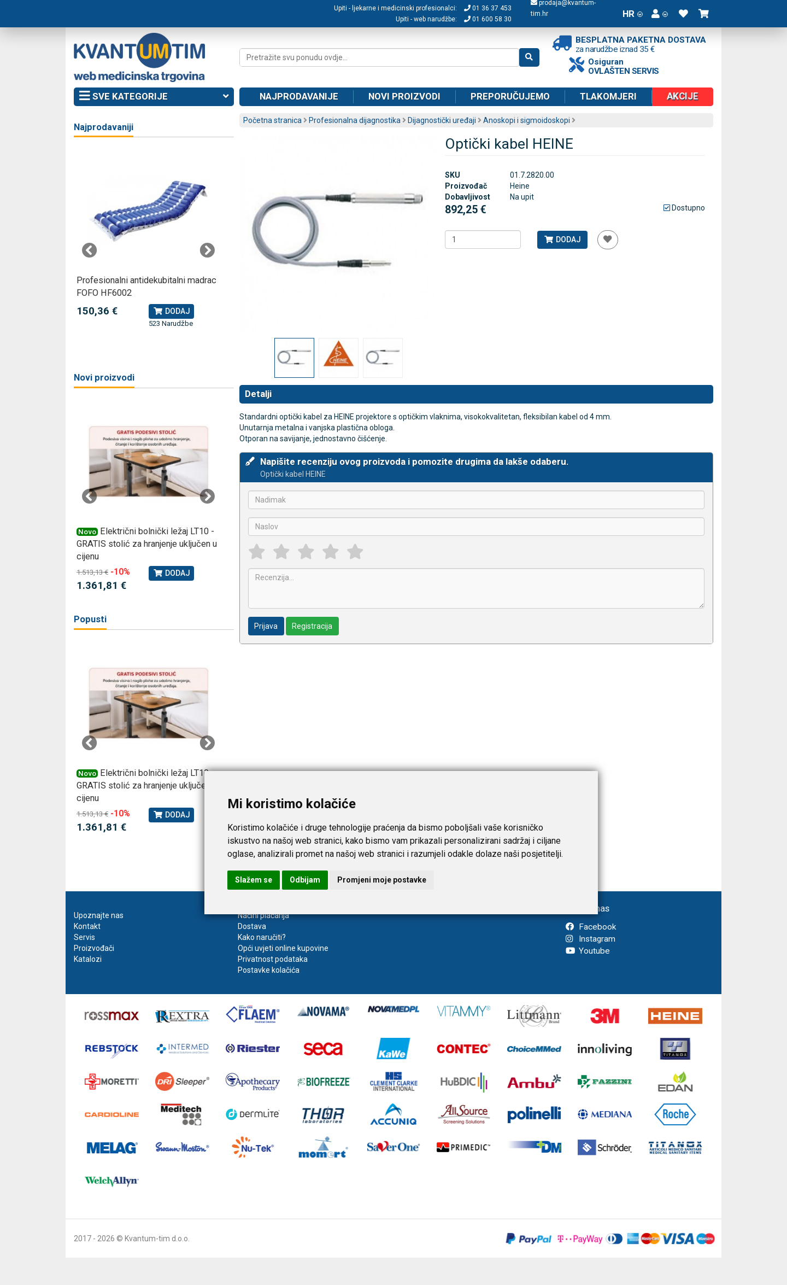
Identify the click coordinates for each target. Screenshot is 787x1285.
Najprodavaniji (103, 127)
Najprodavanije (299, 96)
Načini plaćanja (263, 915)
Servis (84, 937)
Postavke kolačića (268, 970)
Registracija (312, 626)
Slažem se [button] (253, 879)
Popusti (90, 619)
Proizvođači (94, 948)
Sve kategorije (153, 96)
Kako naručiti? (262, 937)
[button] (659, 14)
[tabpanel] (148, 239)
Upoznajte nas (99, 915)
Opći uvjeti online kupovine (283, 948)
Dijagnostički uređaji (442, 120)
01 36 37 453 (488, 8)
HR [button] (632, 13)
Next (207, 250)
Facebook (591, 927)
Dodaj (562, 239)
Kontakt (87, 926)
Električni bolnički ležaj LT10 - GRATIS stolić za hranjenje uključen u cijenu (147, 544)
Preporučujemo (510, 96)
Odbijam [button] (305, 879)
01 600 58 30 (488, 19)
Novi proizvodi (404, 96)
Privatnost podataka (273, 959)
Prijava (266, 626)
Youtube (588, 951)
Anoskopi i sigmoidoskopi (526, 120)
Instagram (590, 939)
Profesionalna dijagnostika (355, 120)
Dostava (252, 926)
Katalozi (88, 959)
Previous (89, 250)
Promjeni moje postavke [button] (381, 879)
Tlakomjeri (608, 96)
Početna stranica (272, 120)
